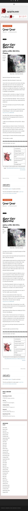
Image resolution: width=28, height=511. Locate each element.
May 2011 (4, 476)
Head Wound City (6, 413)
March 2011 (5, 480)
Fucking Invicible (21, 178)
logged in (10, 188)
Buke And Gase (6, 178)
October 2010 (5, 488)
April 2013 (5, 446)
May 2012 (5, 464)
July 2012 (4, 460)
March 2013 (5, 448)
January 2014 (5, 434)
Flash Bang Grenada (7, 395)
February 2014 (6, 432)
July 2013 (4, 441)
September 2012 (6, 459)
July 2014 (4, 431)
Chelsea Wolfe (6, 404)
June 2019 (5, 427)
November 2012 (6, 455)
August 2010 (5, 492)
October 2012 (5, 457)
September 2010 (6, 490)
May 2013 (5, 445)
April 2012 (5, 466)
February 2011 (5, 481)
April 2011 (4, 478)
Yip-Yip (4, 400)
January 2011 (5, 483)
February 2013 (5, 450)
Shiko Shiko (23, 368)
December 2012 (6, 453)
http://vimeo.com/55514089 (8, 112)
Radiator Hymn (13, 11)
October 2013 (5, 436)
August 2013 (5, 439)
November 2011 (6, 471)
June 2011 (5, 474)
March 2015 (5, 429)
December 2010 (6, 485)
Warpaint (5, 409)
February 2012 (5, 467)
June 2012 (5, 462)
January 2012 (5, 469)
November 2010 (6, 487)
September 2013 (6, 438)
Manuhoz (5, 32)
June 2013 (5, 443)
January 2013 (5, 452)
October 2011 (5, 473)
